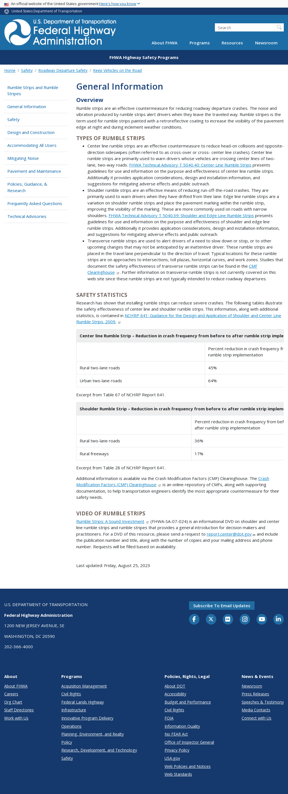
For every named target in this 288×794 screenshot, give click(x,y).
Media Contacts (256, 710)
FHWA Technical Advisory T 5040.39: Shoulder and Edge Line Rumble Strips (181, 215)
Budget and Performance (188, 702)
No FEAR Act (176, 734)
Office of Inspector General (189, 742)
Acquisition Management (84, 686)
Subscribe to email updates (221, 605)
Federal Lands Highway (82, 702)
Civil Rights (71, 694)
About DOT (175, 686)
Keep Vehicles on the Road (117, 70)
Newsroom (266, 42)
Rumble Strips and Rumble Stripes (32, 91)
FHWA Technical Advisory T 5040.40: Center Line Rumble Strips (190, 165)
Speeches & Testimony (263, 702)
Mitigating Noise (23, 158)
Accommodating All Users (32, 145)
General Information (26, 106)
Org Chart (13, 702)
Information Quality (182, 726)
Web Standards (178, 774)
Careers (11, 694)
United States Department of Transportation (47, 11)
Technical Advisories (26, 216)
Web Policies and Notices (188, 766)
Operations (71, 726)
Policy (66, 742)
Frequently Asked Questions (34, 203)
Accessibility (175, 694)
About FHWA (164, 42)
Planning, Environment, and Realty (92, 734)
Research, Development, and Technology (99, 750)
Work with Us (16, 718)
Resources (232, 42)
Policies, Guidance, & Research (27, 187)
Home (9, 70)
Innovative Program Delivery (87, 718)
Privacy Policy (177, 750)
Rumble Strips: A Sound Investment (112, 521)
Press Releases (255, 694)
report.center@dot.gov (231, 534)
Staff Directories (19, 710)
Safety (27, 70)
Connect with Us (256, 718)
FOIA (169, 718)
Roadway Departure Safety (62, 70)
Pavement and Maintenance (34, 171)
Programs (200, 42)
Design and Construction (31, 132)
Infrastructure (73, 710)
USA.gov (172, 758)
